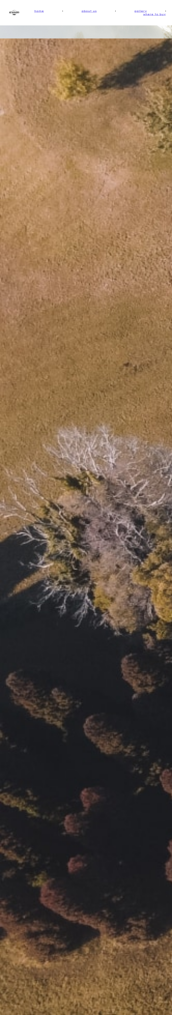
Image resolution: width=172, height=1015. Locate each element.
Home (39, 11)
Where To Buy (154, 14)
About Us (89, 11)
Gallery (140, 11)
